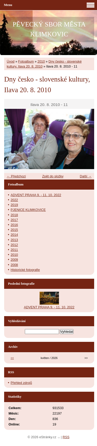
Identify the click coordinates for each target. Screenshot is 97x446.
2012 (14, 245)
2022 (14, 200)
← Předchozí (16, 176)
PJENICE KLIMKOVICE (28, 210)
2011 (14, 250)
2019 (14, 205)
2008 (14, 265)
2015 (14, 230)
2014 (14, 235)
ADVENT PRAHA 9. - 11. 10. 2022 (36, 195)
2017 (14, 220)
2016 (14, 225)
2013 (14, 240)
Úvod (10, 61)
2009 (14, 260)
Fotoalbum (26, 61)
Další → (86, 176)
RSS (66, 437)
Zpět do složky (53, 176)
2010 (41, 61)
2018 (14, 215)
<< (12, 358)
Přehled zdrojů (21, 383)
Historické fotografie (25, 270)
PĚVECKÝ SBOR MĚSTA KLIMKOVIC (49, 29)
